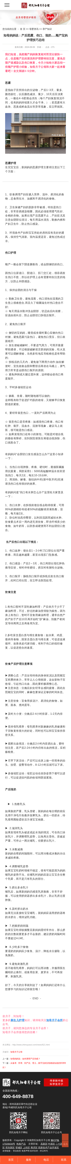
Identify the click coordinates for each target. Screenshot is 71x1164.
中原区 (51, 1144)
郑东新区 (10, 1147)
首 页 (22, 29)
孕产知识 (47, 29)
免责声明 (25, 1151)
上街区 (26, 1147)
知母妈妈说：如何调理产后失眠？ (25, 1059)
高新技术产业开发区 (48, 1147)
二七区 (59, 1144)
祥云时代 (44, 1151)
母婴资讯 (34, 29)
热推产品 (21, 1144)
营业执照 (17, 1151)
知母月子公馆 (16, 1052)
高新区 (44, 1144)
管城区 (18, 1147)
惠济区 (34, 1147)
